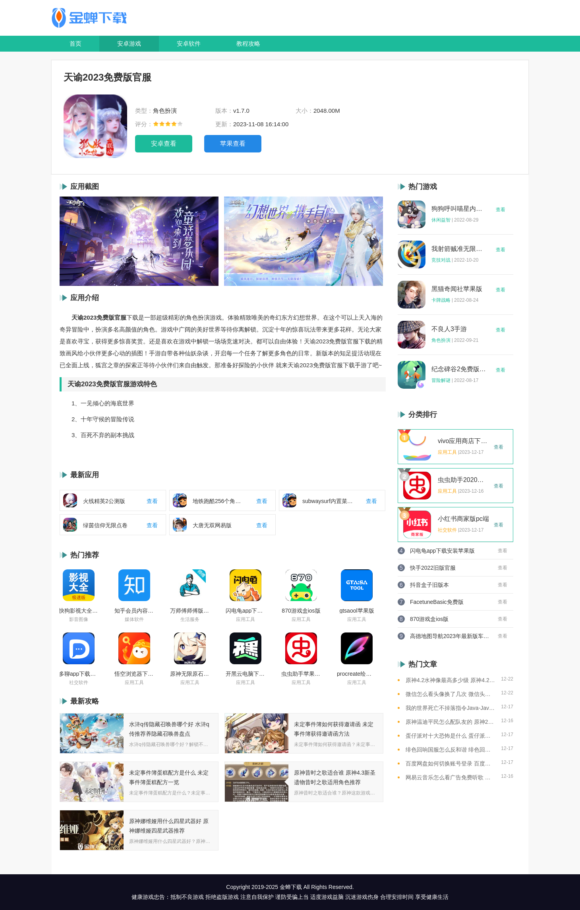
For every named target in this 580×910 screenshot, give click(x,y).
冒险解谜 (440, 380)
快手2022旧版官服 (433, 568)
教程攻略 (248, 43)
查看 (500, 209)
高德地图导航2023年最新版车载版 (449, 636)
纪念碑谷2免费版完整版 (458, 369)
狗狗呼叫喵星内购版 (458, 209)
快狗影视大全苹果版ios (79, 610)
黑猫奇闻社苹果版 (456, 289)
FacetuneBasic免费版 (437, 602)
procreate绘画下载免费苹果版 (357, 674)
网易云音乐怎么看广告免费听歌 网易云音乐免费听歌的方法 (450, 777)
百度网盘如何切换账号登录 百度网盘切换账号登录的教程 (450, 763)
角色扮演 (440, 340)
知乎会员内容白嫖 (134, 610)
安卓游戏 (129, 43)
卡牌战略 (440, 300)
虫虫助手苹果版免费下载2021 (301, 674)
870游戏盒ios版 (301, 610)
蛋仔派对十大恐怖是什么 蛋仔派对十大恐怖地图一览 (450, 736)
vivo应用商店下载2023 (463, 441)
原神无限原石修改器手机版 (190, 674)
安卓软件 (189, 43)
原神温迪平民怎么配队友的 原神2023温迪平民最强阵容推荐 (450, 722)
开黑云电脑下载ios (245, 674)
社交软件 (78, 682)
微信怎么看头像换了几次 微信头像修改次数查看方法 (450, 694)
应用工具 (245, 619)
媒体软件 (134, 619)
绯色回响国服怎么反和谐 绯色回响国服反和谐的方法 (450, 749)
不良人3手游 (449, 329)
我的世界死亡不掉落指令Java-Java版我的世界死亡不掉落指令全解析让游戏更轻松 (450, 708)
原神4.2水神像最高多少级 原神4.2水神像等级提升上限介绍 (450, 680)
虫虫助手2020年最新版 (463, 480)
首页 (75, 43)
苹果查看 (233, 143)
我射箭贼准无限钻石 (458, 249)
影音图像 (78, 619)
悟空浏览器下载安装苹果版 (134, 674)
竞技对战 (440, 260)
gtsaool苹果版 (356, 610)
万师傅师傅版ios (190, 610)
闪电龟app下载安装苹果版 (245, 610)
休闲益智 (440, 220)
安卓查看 (163, 143)
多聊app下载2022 (79, 674)
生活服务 (189, 619)
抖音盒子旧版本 (429, 585)
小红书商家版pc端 (463, 519)
